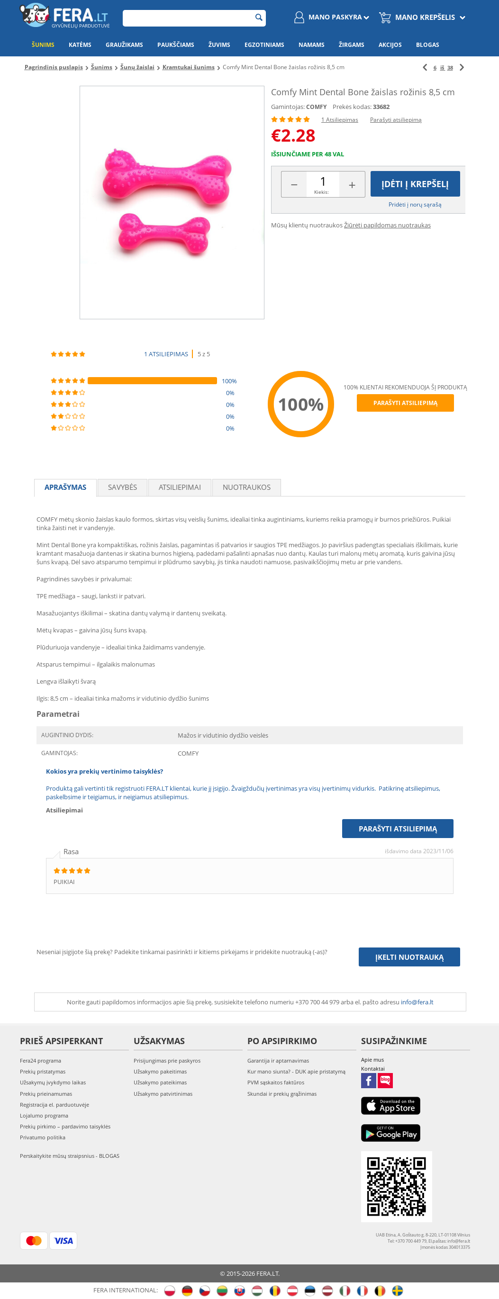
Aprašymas (65, 487)
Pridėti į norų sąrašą (415, 204)
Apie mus (372, 1059)
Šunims (43, 45)
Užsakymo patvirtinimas (163, 1093)
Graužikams (124, 45)
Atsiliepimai (180, 487)
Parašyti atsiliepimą (396, 120)
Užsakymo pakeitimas (160, 1071)
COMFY (316, 107)
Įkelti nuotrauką (409, 957)
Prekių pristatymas (42, 1071)
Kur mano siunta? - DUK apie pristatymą (296, 1071)
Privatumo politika (42, 1137)
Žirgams (351, 45)
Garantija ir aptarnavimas (278, 1060)
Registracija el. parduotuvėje (54, 1104)
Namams (312, 45)
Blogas (427, 45)
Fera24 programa (40, 1060)
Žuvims (219, 45)
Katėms (80, 45)
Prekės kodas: (352, 106)
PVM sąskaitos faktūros (275, 1082)
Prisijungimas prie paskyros (167, 1060)
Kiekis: (321, 192)
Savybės (122, 487)
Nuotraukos (247, 487)
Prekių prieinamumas (46, 1093)
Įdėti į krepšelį (415, 183)
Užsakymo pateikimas (160, 1082)
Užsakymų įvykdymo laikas (53, 1082)
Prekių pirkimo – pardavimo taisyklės (65, 1126)
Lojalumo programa (44, 1115)
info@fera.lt (417, 1002)
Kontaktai (373, 1068)
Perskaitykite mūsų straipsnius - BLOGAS (69, 1155)
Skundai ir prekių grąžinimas (282, 1093)
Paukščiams (175, 45)
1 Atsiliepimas (339, 120)
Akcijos (390, 45)
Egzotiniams (264, 45)
